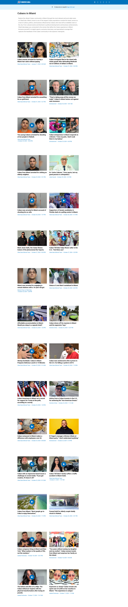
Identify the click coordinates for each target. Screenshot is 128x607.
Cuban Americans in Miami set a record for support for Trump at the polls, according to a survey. (31, 400)
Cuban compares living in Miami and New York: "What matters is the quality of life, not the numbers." (31, 551)
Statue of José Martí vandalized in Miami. (63, 285)
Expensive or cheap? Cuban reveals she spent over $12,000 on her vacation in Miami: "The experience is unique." (63, 589)
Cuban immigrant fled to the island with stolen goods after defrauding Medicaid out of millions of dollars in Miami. (63, 62)
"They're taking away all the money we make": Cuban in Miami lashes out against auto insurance (63, 99)
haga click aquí (71, 7)
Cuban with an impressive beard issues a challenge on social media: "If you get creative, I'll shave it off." (31, 476)
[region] (96, 43)
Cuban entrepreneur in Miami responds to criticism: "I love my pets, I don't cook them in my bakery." (63, 137)
